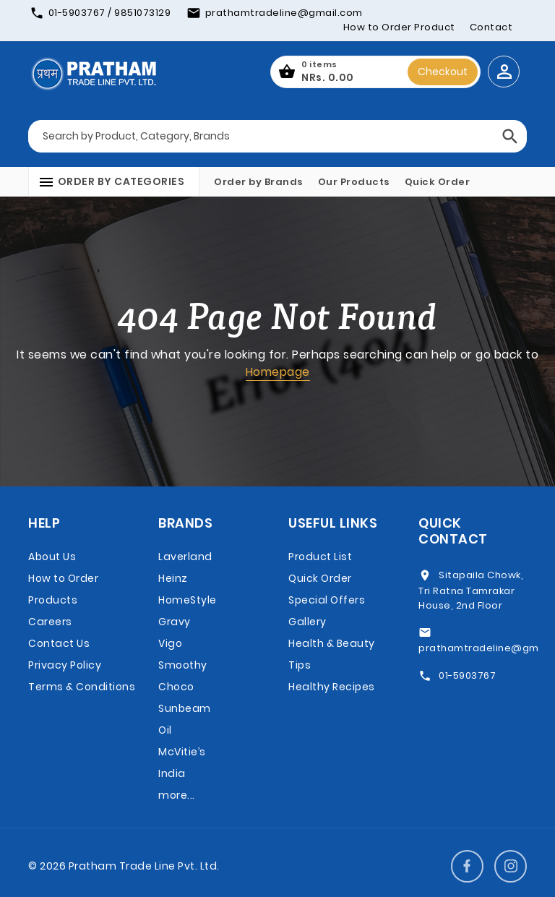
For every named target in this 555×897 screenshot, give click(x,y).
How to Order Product (399, 27)
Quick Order (437, 182)
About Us (52, 556)
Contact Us (59, 643)
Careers (50, 621)
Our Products (354, 182)
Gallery (307, 621)
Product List (320, 556)
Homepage (278, 372)
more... (176, 795)
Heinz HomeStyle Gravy (187, 600)
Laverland (185, 556)
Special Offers (326, 600)
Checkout (443, 71)
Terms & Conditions (81, 686)
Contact (491, 27)
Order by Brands (259, 182)
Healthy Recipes (331, 686)
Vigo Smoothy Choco (182, 665)
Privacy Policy (64, 665)
